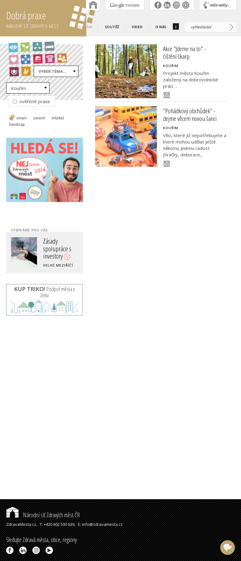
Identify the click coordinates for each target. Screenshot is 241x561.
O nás (161, 26)
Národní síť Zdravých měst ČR (43, 515)
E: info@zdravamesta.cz (100, 524)
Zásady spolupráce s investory (57, 248)
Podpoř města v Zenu (44, 292)
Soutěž (112, 26)
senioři (39, 118)
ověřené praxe (31, 101)
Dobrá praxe (46, 18)
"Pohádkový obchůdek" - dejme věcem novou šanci (190, 115)
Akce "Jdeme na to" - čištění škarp (184, 52)
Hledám (84, 26)
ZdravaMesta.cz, (21, 524)
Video (137, 26)
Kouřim (18, 88)
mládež (58, 118)
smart (22, 118)
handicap (17, 124)
